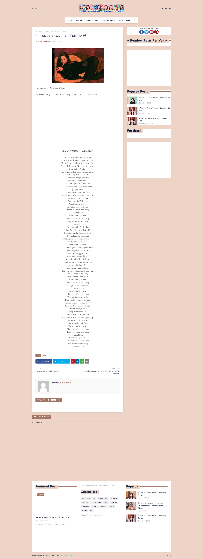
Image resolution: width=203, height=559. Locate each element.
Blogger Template (68, 555)
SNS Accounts (96, 502)
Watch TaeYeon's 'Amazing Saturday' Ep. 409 (154, 99)
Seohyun (114, 502)
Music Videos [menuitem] (124, 20)
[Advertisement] (149, 68)
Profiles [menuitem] (79, 20)
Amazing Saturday (88, 498)
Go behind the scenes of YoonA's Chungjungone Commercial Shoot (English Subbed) (150, 505)
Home (34, 9)
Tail (42, 31)
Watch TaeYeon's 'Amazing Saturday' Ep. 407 (154, 120)
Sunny (94, 506)
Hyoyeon (114, 498)
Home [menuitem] (69, 20)
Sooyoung (85, 506)
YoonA (84, 510)
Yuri (91, 510)
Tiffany (111, 506)
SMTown (85, 502)
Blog (48, 555)
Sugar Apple (43, 41)
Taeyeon (103, 506)
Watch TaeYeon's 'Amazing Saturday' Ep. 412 (152, 494)
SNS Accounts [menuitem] (92, 20)
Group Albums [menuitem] (108, 20)
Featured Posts (103, 498)
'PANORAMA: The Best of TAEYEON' (53, 518)
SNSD (106, 502)
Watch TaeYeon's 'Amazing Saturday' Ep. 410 (154, 109)
